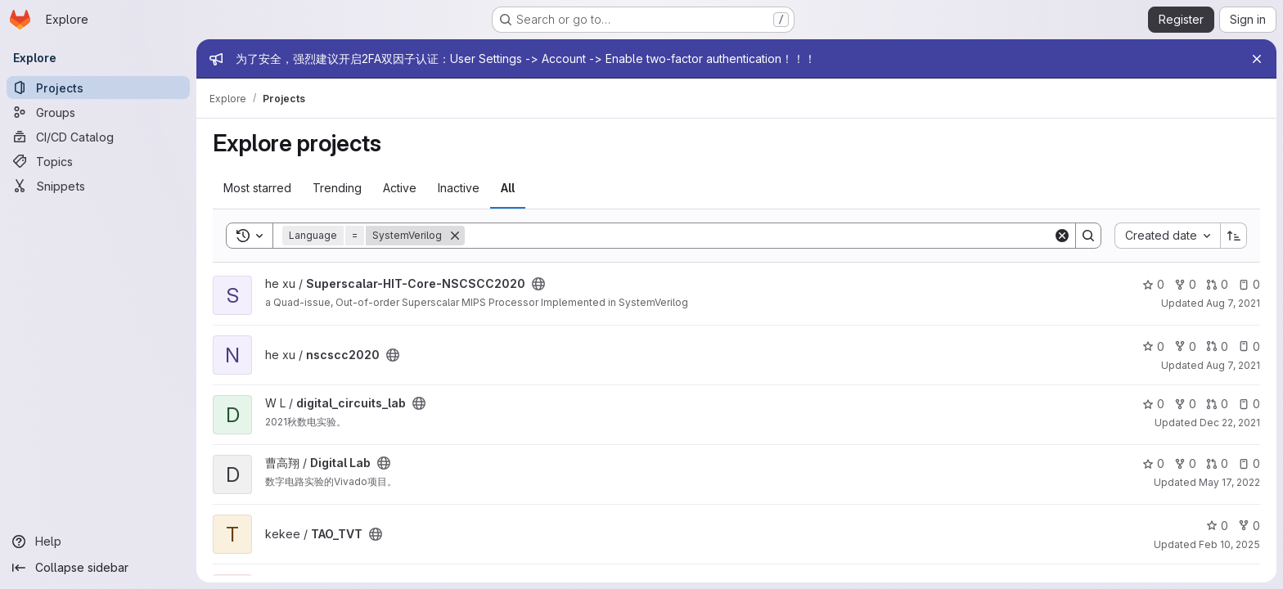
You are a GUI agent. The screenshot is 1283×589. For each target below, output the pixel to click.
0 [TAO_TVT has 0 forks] (1249, 526)
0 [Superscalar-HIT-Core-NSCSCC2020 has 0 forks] (1185, 284)
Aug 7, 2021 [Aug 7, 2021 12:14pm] (1233, 303)
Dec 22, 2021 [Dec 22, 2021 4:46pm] (1230, 422)
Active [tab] (399, 188)
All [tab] (508, 188)
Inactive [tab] (458, 188)
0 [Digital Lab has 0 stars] (1153, 463)
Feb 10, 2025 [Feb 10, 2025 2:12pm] (1229, 544)
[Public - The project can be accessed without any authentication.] (538, 283)
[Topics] (98, 161)
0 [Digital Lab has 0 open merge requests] (1217, 463)
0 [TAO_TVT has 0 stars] (1217, 526)
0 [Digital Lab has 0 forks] (1185, 463)
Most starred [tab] (257, 188)
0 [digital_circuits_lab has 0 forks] (1185, 404)
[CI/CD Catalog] (98, 136)
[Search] (759, 235)
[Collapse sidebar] (98, 567)
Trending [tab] (337, 188)
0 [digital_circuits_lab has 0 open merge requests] (1217, 404)
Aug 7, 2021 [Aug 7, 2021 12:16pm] (1233, 365)
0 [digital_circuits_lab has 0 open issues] (1249, 404)
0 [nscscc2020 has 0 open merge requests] (1217, 346)
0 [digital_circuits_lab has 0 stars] (1153, 404)
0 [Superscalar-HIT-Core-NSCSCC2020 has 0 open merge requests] (1217, 284)
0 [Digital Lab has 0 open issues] (1249, 463)
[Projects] (98, 87)
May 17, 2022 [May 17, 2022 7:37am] (1229, 482)
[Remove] (455, 235)
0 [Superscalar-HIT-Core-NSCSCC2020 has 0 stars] (1153, 284)
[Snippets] (98, 185)
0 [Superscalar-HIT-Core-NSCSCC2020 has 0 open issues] (1249, 284)
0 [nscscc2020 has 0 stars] (1153, 346)
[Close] (1257, 59)
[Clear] (1062, 235)
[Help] (98, 541)
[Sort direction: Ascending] (1234, 236)
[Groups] (98, 112)
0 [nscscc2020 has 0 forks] (1185, 346)
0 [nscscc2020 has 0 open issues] (1249, 346)
